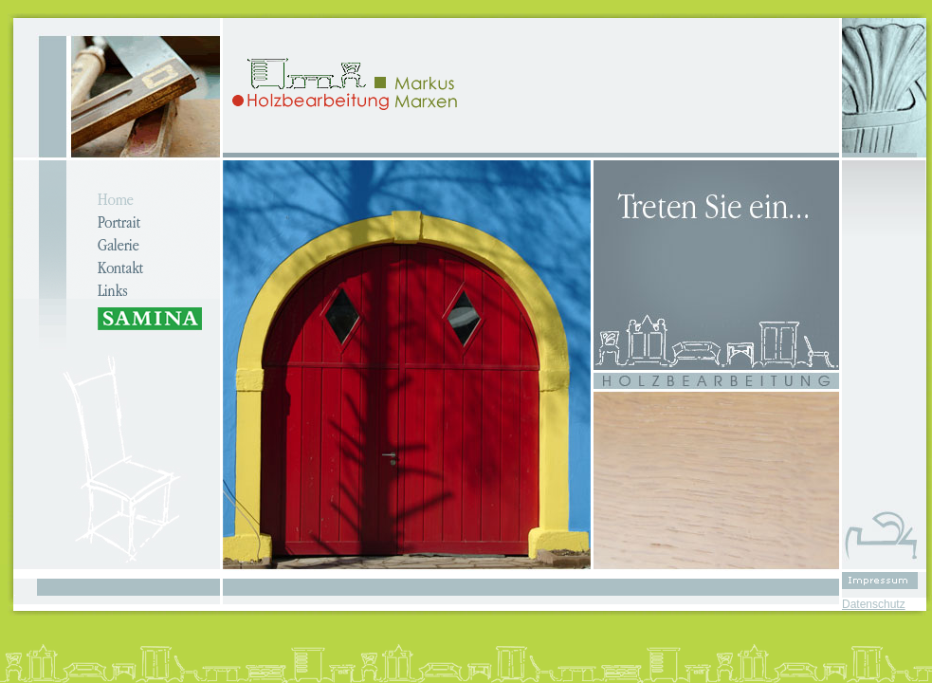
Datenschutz (873, 604)
